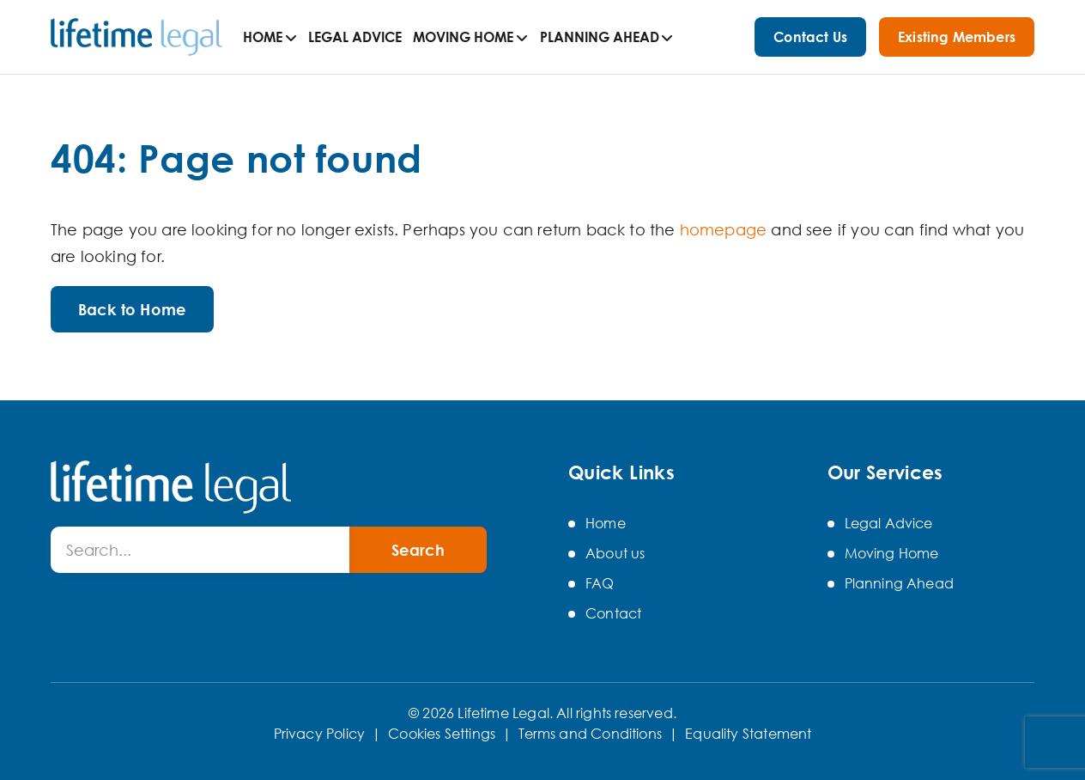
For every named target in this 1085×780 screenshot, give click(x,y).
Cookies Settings (441, 733)
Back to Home (132, 309)
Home (262, 37)
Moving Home (463, 37)
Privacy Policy (320, 733)
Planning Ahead (599, 37)
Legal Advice (355, 37)
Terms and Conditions (590, 733)
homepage (723, 229)
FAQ (600, 583)
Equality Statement (748, 733)
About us (615, 553)
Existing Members (956, 37)
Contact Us (810, 37)
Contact (613, 613)
